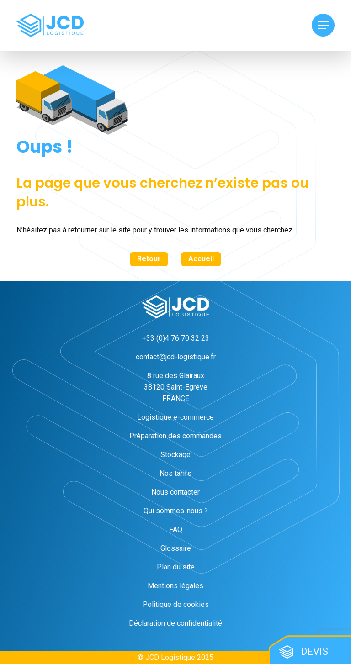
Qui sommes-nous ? (176, 510)
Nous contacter (175, 492)
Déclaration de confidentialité (175, 623)
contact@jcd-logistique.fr (176, 357)
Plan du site (176, 567)
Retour (149, 258)
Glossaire (175, 548)
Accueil (201, 258)
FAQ (175, 529)
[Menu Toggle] (323, 25)
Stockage (175, 454)
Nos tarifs (175, 473)
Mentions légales (175, 585)
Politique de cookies (176, 604)
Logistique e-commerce (175, 417)
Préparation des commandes (175, 436)
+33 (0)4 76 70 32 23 (175, 338)
